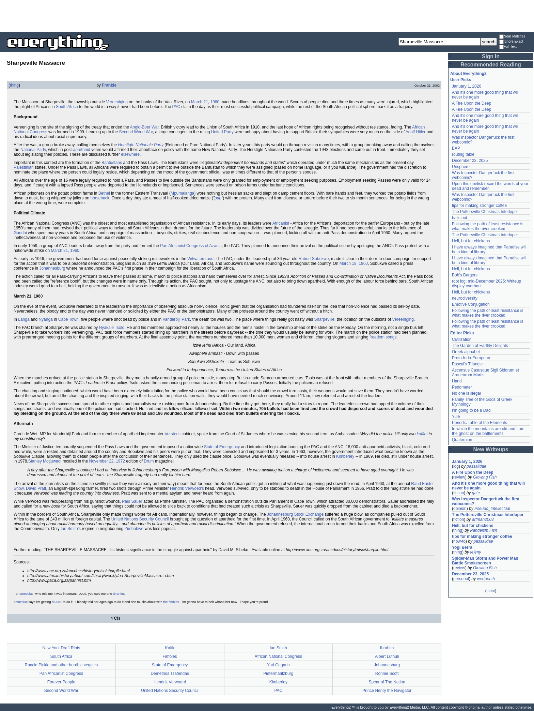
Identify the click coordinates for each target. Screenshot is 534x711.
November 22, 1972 (107, 461)
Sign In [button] (491, 56)
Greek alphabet (466, 351)
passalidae (476, 466)
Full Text (508, 47)
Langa (23, 319)
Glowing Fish (485, 477)
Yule (456, 416)
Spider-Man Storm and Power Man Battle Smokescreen (485, 560)
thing (14, 85)
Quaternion (462, 439)
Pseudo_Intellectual (492, 508)
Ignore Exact (511, 42)
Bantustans (111, 162)
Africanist (280, 223)
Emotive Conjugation (471, 304)
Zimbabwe (134, 528)
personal (461, 578)
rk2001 (57, 602)
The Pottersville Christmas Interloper (485, 211)
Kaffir (170, 648)
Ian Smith (278, 648)
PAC (176, 106)
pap (218, 198)
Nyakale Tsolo (111, 327)
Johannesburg (52, 268)
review (459, 477)
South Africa (67, 106)
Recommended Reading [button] (490, 64)
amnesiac (26, 593)
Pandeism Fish (483, 530)
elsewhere (130, 154)
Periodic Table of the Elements (479, 422)
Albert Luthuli (387, 656)
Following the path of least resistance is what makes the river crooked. (487, 226)
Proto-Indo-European (471, 358)
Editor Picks (462, 333)
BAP (456, 148)
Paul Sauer (132, 501)
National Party (33, 149)
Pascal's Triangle (467, 364)
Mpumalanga (182, 193)
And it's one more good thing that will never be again (488, 485)
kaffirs (422, 434)
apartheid (81, 149)
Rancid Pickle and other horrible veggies (61, 665)
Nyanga (45, 319)
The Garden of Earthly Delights (480, 345)
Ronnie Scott (387, 673)
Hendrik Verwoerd (170, 682)
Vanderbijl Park (176, 319)
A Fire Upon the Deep (471, 103)
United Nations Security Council (140, 519)
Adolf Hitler (416, 132)
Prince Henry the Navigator (386, 690)
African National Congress (278, 656)
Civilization (461, 339)
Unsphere (461, 166)
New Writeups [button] (490, 449)
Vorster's (172, 434)
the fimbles (171, 602)
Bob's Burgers (464, 275)
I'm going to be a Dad (471, 410)
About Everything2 (468, 73)
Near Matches (512, 36)
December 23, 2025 (470, 160)
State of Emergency (222, 446)
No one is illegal (466, 393)
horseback (99, 198)
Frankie (109, 85)
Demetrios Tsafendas (170, 673)
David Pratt (36, 488)
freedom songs (383, 337)
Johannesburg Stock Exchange (295, 514)
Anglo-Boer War (144, 127)
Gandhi (20, 232)
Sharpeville (324, 319)
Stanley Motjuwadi (44, 461)
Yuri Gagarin (278, 665)
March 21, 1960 (205, 102)
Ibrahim (118, 593)
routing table (463, 154)
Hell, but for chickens (471, 241)
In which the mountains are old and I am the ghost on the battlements (488, 431)
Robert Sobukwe (314, 258)
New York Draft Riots (61, 648)
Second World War (136, 132)
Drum (149, 461)
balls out (459, 217)
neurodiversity (464, 298)
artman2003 (483, 519)
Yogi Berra (462, 547)
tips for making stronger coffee (479, 205)
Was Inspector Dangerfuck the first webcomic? (485, 501)
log (456, 466)
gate (476, 492)
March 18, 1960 (354, 263)
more (490, 591)
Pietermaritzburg (278, 673)
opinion (460, 508)
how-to (459, 541)
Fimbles (170, 656)
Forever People (61, 682)
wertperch (486, 578)
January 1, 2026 (466, 86)
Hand (457, 381)
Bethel (104, 193)
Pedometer (462, 387)
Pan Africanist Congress (61, 673)
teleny (475, 552)
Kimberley (345, 456)
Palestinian (24, 167)
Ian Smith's (71, 528)
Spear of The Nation (387, 682)
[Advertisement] (267, 15)
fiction (458, 492)
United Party (222, 132)
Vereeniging (116, 102)
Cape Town (68, 319)
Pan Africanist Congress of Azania (191, 245)
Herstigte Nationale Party (140, 144)
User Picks (460, 79)
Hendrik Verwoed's (187, 488)
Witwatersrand (200, 258)
